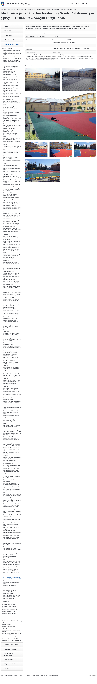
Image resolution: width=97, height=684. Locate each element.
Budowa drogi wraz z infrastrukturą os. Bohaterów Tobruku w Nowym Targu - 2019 (11, 364)
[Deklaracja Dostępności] (53, 675)
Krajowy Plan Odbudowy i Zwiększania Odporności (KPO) (11, 634)
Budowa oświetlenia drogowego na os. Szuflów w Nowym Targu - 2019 (11, 381)
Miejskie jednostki (10, 40)
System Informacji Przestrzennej (9, 654)
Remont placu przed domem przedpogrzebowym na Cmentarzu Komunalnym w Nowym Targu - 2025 (12, 117)
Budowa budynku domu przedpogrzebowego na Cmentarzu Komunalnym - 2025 (11, 130)
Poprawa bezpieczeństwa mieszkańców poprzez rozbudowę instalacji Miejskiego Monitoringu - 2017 (11, 485)
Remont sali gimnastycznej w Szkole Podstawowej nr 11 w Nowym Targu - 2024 (12, 162)
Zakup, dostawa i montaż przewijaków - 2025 (9, 72)
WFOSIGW (4, 628)
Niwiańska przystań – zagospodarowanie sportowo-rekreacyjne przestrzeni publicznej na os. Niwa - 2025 (11, 67)
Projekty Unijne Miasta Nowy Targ (10, 626)
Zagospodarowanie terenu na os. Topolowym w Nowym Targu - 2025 (11, 121)
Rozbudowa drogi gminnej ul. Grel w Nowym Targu (11, 480)
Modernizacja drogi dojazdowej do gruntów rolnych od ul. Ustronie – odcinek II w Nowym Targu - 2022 (11, 246)
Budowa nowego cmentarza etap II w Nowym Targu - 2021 (11, 304)
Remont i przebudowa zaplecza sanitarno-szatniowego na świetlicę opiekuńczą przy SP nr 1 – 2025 (11, 87)
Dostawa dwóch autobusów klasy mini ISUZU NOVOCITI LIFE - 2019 (11, 372)
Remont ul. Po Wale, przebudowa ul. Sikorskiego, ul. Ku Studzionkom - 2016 (11, 582)
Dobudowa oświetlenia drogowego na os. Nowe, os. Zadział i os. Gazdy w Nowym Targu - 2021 (12, 296)
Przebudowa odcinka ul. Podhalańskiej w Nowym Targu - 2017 (11, 524)
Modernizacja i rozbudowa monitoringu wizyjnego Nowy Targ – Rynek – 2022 (11, 238)
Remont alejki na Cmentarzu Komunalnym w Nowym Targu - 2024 (12, 177)
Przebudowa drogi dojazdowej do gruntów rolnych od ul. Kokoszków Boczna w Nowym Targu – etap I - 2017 (11, 506)
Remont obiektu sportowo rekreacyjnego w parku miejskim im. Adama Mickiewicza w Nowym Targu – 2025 (12, 92)
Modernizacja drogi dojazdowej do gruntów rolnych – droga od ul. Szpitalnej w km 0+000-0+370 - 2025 (11, 81)
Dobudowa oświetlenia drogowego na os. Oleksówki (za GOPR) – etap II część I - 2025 (12, 125)
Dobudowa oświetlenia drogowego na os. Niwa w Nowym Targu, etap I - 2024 (11, 143)
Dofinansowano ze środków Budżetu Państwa (11, 631)
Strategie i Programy (11, 649)
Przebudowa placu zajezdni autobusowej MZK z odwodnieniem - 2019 (12, 407)
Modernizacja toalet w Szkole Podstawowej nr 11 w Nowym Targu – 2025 (12, 103)
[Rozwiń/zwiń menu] (21, 26)
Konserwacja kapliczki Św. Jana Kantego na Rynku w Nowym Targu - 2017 (12, 511)
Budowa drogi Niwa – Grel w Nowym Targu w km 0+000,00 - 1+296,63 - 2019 (11, 403)
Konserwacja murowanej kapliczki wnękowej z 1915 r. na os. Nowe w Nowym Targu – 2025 (11, 98)
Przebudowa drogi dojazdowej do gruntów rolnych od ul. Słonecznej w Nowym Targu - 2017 (12, 500)
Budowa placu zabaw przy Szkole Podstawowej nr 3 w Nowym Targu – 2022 (12, 251)
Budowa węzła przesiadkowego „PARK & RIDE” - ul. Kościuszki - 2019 (12, 430)
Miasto (6, 26)
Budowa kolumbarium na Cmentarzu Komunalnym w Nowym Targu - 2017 (12, 565)
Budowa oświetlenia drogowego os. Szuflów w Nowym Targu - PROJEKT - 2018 (12, 449)
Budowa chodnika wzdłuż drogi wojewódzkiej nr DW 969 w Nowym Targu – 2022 (11, 233)
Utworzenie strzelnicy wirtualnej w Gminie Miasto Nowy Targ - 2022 (11, 220)
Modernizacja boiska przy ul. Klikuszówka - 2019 (10, 398)
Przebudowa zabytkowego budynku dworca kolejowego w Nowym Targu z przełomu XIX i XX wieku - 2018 (12, 467)
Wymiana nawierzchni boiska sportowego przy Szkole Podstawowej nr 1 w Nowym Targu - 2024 (11, 167)
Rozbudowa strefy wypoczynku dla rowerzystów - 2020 (11, 343)
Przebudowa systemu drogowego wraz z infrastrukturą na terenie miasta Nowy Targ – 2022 (11, 225)
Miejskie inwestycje (7, 48)
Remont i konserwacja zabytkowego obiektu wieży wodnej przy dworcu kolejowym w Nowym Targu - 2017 (12, 534)
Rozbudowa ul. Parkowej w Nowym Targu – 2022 (11, 242)
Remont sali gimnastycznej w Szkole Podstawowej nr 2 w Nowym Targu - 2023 (12, 209)
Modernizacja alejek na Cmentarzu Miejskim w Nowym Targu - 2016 (11, 596)
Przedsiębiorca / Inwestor (12, 644)
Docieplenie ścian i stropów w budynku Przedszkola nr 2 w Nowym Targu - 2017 (12, 543)
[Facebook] (67, 3)
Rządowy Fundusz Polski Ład (9, 617)
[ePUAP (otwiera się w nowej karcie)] (77, 3)
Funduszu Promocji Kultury (8, 611)
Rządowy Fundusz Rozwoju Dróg (10, 604)
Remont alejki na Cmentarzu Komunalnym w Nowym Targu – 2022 (12, 229)
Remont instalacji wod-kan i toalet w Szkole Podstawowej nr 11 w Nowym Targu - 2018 (12, 476)
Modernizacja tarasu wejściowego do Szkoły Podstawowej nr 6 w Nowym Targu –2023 (11, 217)
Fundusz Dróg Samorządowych (9, 609)
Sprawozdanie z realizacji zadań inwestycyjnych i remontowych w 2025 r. (11, 639)
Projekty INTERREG (6, 624)
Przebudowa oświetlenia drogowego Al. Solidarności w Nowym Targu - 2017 (12, 491)
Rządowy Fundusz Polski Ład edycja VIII (11, 621)
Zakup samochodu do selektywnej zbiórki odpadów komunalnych (11, 255)
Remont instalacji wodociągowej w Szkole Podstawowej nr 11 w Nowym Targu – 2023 (11, 189)
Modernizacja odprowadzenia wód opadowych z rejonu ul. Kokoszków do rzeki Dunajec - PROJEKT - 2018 (11, 444)
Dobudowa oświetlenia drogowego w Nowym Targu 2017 (11, 553)
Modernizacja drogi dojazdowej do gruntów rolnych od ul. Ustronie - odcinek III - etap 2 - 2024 (11, 153)
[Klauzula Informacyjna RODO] (41, 675)
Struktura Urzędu (10, 659)
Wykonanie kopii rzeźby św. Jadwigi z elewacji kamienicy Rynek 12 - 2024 (12, 148)
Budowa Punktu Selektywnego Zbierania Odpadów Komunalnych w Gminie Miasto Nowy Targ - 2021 (11, 313)
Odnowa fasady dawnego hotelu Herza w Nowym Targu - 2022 (11, 274)
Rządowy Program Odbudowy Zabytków (9, 607)
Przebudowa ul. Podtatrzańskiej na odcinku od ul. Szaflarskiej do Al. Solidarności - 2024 (11, 173)
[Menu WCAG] (71, 3)
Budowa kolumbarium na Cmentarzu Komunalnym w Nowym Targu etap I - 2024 (11, 181)
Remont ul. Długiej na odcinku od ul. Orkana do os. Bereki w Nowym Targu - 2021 (11, 326)
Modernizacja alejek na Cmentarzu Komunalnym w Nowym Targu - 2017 (12, 562)
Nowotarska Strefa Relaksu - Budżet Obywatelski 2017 (12, 515)
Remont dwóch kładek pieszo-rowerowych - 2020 (10, 355)
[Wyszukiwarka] (91, 3)
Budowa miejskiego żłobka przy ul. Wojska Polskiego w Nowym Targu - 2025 (11, 62)
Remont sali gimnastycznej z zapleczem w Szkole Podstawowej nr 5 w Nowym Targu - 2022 (11, 264)
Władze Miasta (9, 31)
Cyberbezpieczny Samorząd (9, 636)
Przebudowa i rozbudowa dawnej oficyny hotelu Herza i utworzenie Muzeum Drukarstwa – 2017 (11, 529)
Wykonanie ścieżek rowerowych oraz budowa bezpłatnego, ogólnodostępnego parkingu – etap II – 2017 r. (12, 549)
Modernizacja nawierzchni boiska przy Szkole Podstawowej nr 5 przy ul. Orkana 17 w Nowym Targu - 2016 (12, 577)
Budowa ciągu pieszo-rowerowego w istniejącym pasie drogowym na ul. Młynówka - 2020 (12, 348)
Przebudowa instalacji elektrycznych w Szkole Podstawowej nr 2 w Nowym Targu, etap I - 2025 (12, 107)
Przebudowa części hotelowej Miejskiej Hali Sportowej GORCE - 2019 (11, 412)
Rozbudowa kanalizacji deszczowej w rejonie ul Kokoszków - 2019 (11, 416)
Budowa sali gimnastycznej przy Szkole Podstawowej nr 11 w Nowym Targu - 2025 (11, 112)
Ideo (95, 675)
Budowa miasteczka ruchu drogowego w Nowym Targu (10, 317)
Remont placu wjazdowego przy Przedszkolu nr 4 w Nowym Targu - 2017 (11, 558)
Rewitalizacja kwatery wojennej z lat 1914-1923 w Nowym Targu (12, 434)
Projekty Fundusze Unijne (12, 44)
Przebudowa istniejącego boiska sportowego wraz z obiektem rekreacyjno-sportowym (11, 194)
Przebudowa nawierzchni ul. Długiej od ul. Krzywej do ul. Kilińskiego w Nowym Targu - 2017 (11, 539)
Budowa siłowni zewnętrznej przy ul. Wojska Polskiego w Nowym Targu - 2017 (12, 519)
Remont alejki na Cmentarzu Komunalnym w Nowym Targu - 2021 (12, 291)
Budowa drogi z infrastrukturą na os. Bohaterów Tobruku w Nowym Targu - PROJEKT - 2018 (12, 454)
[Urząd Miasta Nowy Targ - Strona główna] (15, 3)
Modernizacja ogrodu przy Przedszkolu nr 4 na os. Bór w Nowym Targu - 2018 (10, 462)
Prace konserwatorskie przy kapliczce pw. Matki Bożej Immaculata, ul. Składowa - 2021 (11, 309)
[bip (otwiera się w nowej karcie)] (82, 3)
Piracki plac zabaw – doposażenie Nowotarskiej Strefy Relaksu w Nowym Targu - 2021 (11, 301)
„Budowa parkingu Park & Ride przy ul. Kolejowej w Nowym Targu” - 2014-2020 (11, 335)
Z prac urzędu (9, 35)
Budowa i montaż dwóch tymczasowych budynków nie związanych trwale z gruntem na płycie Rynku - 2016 (11, 591)
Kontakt (7, 668)
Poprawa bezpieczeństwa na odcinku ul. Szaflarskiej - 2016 (10, 586)
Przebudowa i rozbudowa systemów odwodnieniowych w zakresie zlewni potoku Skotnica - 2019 (12, 427)
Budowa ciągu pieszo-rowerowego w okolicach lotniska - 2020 (11, 351)
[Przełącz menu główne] (95, 3)
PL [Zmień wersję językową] (87, 3)
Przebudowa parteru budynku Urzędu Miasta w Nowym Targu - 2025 (11, 135)
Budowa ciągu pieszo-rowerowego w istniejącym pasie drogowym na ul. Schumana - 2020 (12, 339)
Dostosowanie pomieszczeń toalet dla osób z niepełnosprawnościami (11, 185)
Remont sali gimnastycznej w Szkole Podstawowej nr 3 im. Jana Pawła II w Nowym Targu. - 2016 (12, 569)
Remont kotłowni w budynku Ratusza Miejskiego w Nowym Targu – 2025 (12, 76)
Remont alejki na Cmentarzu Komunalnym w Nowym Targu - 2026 (12, 57)
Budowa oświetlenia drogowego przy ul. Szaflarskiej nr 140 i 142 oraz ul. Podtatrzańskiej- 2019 (12, 395)
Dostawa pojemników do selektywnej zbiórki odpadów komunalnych (10, 259)
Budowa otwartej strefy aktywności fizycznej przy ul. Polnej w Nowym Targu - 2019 (11, 377)
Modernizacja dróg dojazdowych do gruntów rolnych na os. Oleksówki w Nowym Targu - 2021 (12, 283)
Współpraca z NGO (10, 664)
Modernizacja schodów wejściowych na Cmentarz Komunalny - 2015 (9, 600)
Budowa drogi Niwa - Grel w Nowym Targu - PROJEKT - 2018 (11, 458)
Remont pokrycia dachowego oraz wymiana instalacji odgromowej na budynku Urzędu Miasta (11, 278)
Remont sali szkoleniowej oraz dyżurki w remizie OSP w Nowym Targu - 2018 (11, 472)
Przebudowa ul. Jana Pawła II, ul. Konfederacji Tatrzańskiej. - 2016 (11, 573)
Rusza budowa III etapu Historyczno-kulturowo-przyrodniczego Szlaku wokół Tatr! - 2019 (11, 421)
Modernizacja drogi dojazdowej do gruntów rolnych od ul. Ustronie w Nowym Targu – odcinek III (11, 204)
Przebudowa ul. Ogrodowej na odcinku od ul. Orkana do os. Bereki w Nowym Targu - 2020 (11, 359)
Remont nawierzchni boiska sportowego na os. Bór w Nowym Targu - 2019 (11, 385)
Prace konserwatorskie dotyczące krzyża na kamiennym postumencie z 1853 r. (11, 199)
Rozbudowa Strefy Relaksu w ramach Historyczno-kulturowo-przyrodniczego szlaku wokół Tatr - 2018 (11, 439)
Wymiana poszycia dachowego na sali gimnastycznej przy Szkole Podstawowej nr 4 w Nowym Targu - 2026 (12, 52)
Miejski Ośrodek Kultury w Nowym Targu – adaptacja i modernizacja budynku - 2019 (11, 369)
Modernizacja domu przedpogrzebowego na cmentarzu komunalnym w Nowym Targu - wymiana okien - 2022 (11, 269)
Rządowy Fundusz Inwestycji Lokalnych (9, 614)
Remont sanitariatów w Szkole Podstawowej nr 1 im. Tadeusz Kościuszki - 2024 (10, 157)
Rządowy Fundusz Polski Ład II (9, 618)
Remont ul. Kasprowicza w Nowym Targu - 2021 (11, 330)
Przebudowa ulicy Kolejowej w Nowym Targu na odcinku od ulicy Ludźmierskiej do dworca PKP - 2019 (12, 390)
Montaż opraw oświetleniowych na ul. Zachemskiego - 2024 (11, 139)
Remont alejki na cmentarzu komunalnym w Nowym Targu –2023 (11, 212)
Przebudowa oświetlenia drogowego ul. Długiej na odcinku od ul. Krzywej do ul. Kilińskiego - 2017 (12, 496)
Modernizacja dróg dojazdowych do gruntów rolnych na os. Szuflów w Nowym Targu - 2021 (11, 288)
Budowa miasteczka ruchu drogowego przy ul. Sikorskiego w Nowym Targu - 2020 (11, 322)
